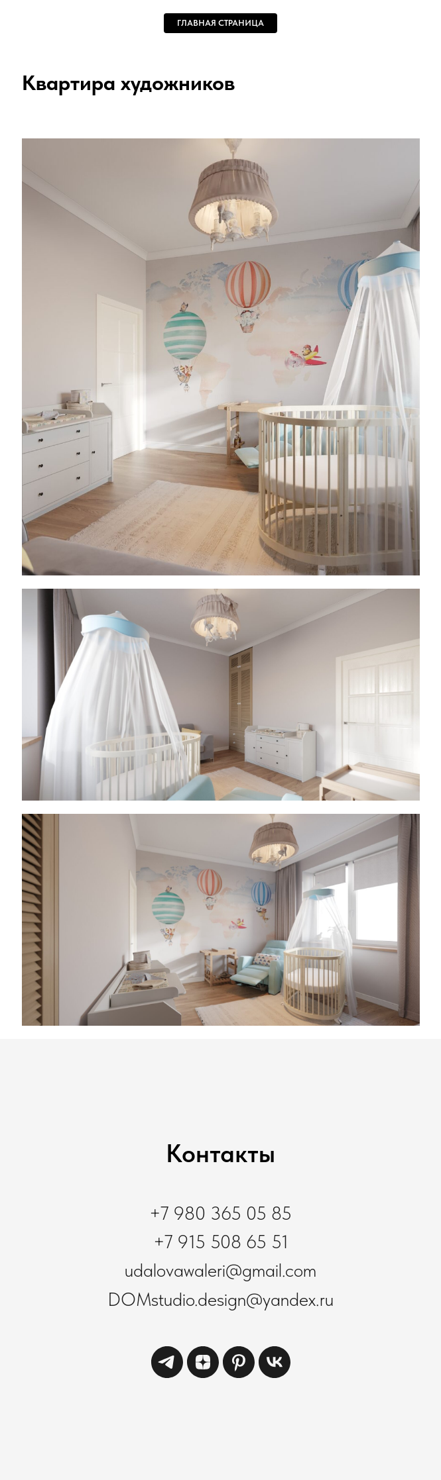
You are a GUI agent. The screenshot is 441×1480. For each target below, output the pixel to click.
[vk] (274, 1374)
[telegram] (167, 1374)
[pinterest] (239, 1374)
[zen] (203, 1374)
